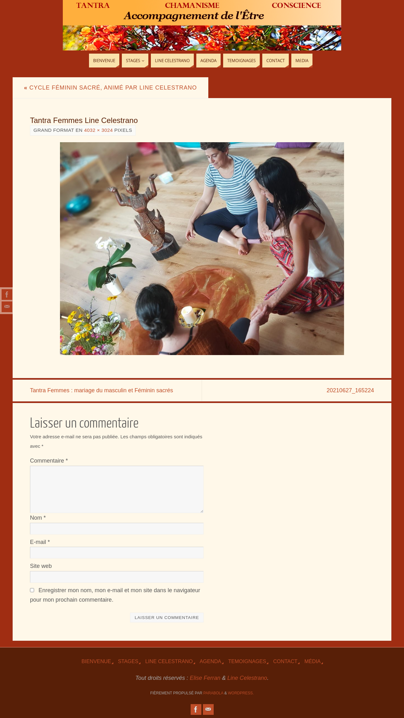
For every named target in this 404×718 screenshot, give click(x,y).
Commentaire (49, 461)
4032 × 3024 (98, 130)
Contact (285, 661)
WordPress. (241, 693)
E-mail (40, 542)
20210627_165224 (350, 390)
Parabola (213, 693)
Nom (38, 518)
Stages (128, 661)
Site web (41, 566)
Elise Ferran (205, 678)
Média (312, 661)
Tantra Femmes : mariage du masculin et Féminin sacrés (101, 390)
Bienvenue (96, 661)
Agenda (210, 661)
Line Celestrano (169, 661)
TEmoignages (247, 661)
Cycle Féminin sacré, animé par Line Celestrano (110, 88)
